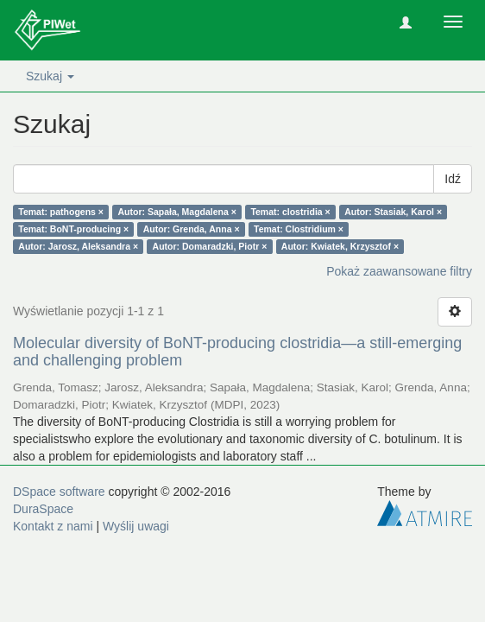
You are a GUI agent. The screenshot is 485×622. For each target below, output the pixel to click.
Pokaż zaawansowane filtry (399, 271)
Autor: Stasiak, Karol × (393, 211)
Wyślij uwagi (136, 526)
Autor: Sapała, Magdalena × (176, 211)
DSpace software (59, 491)
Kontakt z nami (53, 526)
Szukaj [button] (50, 76)
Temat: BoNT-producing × (73, 229)
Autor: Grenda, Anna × (191, 229)
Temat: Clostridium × (298, 229)
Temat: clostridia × (290, 211)
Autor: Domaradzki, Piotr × (210, 246)
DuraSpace (43, 509)
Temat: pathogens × (61, 211)
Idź (452, 179)
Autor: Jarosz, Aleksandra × (78, 246)
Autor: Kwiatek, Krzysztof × (340, 246)
